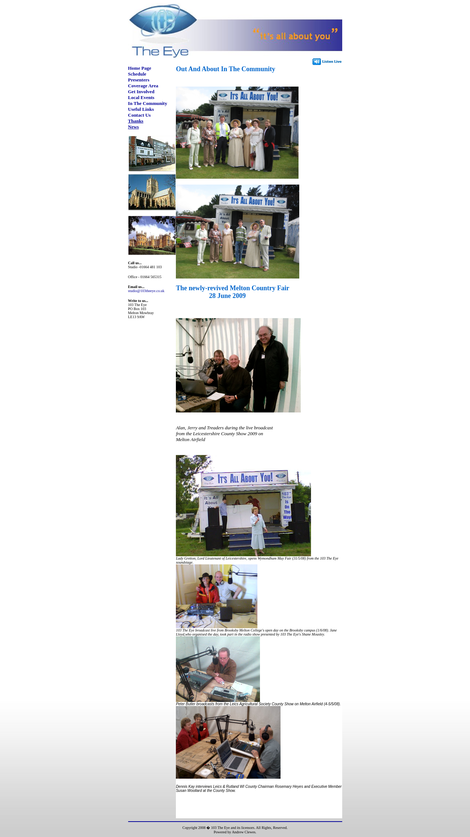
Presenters (138, 80)
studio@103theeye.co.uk (146, 291)
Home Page (139, 68)
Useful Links (141, 109)
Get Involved (141, 91)
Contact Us (139, 115)
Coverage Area (143, 85)
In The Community (147, 103)
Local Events (141, 97)
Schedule (137, 74)
